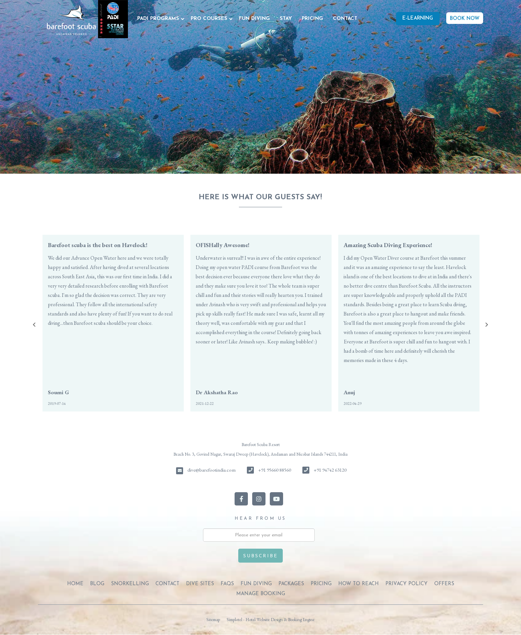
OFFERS (444, 584)
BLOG (97, 584)
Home (75, 584)
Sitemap (213, 619)
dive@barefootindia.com (211, 470)
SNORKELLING (130, 584)
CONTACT (345, 18)
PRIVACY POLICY (406, 584)
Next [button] (486, 324)
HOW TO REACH (358, 584)
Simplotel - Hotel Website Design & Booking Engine (271, 619)
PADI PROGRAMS (158, 18)
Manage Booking (260, 593)
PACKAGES (291, 584)
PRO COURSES (209, 18)
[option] (113, 323)
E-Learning (417, 18)
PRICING (312, 18)
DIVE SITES (200, 584)
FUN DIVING (254, 18)
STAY (286, 18)
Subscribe (260, 556)
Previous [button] (34, 324)
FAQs (227, 584)
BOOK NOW (464, 18)
